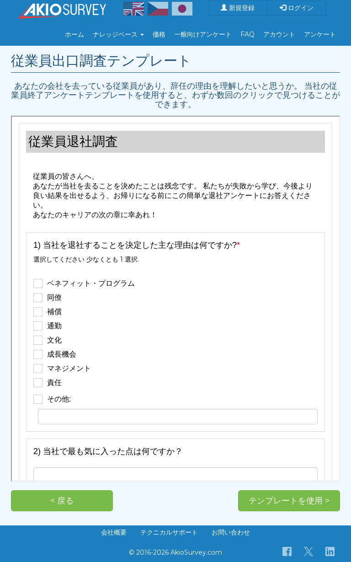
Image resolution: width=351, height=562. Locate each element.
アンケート (320, 34)
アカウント (279, 34)
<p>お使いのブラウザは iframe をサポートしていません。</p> (175, 299)
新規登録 (238, 8)
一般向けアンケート (203, 34)
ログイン (297, 8)
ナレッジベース (118, 34)
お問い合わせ (231, 532)
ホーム (74, 34)
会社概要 (114, 532)
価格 (159, 34)
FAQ (247, 34)
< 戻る (62, 501)
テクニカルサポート (169, 532)
